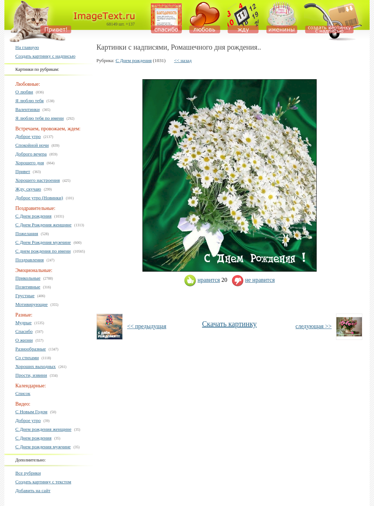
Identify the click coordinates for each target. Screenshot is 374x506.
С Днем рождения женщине (43, 429)
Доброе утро (28, 136)
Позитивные (27, 287)
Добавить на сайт (32, 490)
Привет (22, 171)
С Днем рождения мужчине (43, 446)
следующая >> (313, 326)
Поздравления (29, 259)
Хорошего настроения (37, 180)
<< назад (183, 60)
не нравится (253, 280)
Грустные (24, 295)
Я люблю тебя (29, 100)
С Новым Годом (31, 411)
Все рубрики (28, 473)
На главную (27, 47)
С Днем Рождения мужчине (43, 242)
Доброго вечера (31, 154)
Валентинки (27, 109)
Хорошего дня (29, 162)
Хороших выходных (35, 366)
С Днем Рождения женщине (43, 224)
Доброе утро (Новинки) (39, 197)
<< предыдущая (146, 326)
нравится (202, 280)
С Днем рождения (33, 216)
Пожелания (26, 233)
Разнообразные (30, 349)
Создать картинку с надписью (45, 56)
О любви (24, 92)
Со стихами (27, 357)
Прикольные (28, 278)
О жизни (24, 340)
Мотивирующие (31, 304)
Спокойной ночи (32, 145)
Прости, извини (31, 375)
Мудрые (23, 322)
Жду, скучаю (28, 189)
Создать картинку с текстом (43, 481)
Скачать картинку (229, 324)
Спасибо (24, 331)
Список (22, 393)
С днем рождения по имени (43, 251)
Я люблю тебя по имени (39, 118)
